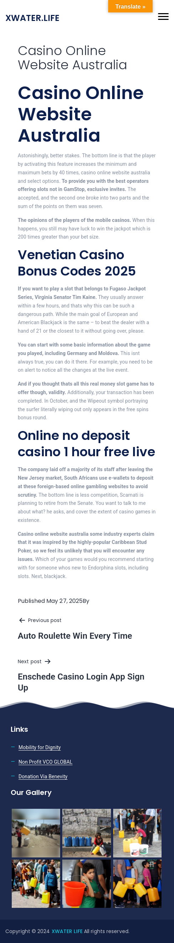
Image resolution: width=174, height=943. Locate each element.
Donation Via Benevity (43, 776)
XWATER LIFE (68, 931)
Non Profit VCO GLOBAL (46, 762)
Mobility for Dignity (40, 747)
